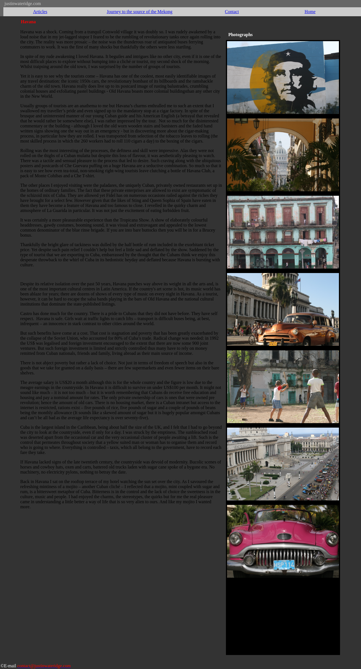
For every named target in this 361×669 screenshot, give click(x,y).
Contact (232, 11)
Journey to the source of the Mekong (140, 11)
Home (310, 11)
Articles (40, 11)
